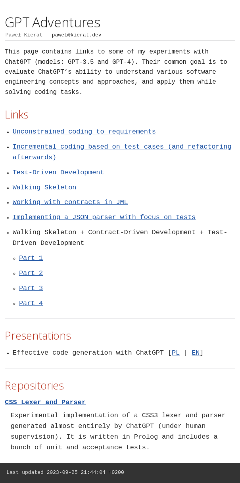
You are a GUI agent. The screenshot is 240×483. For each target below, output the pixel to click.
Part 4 (31, 303)
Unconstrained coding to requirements (84, 131)
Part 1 (31, 258)
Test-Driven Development (58, 172)
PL (176, 352)
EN (196, 352)
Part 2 (31, 273)
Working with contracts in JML (70, 202)
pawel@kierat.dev (77, 35)
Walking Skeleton (44, 187)
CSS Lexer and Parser (45, 402)
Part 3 (31, 288)
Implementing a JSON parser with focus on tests (104, 217)
